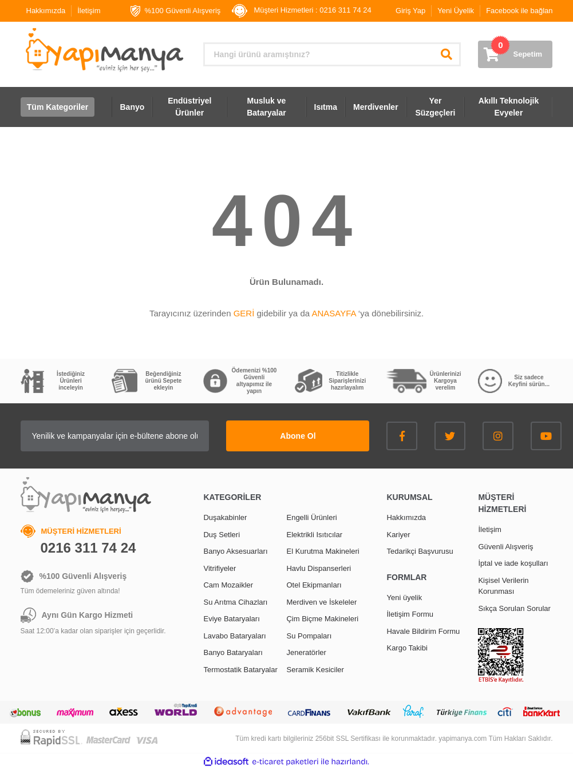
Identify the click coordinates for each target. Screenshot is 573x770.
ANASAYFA (333, 313)
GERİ (244, 313)
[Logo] (104, 50)
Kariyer (398, 534)
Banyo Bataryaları (232, 652)
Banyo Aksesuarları (235, 551)
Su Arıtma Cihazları (235, 602)
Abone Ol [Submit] (297, 435)
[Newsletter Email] (115, 435)
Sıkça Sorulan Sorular (514, 608)
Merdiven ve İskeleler (321, 602)
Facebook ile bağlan (519, 10)
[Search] (332, 54)
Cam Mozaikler (228, 585)
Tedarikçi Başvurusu (419, 551)
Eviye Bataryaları (231, 618)
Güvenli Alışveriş (505, 546)
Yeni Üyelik (455, 10)
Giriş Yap (410, 10)
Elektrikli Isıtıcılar (314, 534)
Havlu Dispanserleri (318, 568)
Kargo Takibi (406, 648)
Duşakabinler (225, 517)
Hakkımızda (46, 10)
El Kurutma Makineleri (322, 551)
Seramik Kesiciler (314, 669)
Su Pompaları (308, 636)
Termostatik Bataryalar (240, 669)
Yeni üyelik (404, 597)
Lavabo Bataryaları (234, 636)
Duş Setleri (221, 534)
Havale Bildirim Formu (423, 631)
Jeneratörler (306, 652)
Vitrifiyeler (219, 568)
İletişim (88, 10)
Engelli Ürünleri (311, 517)
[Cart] (515, 54)
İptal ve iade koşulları (513, 563)
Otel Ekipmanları (313, 585)
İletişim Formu (409, 614)
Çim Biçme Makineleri (322, 618)
